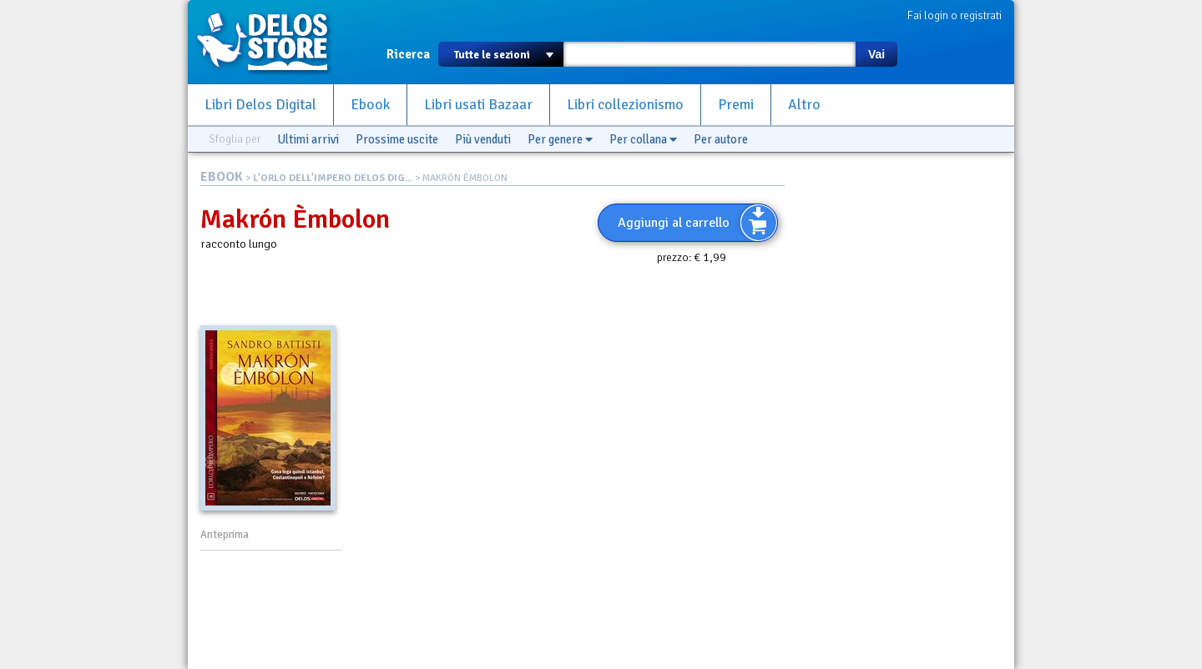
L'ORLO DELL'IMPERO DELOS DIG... (332, 178)
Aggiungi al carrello (674, 222)
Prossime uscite (397, 139)
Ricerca (408, 54)
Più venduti (483, 139)
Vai (876, 54)
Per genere (560, 139)
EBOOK (221, 177)
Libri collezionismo (625, 104)
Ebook (370, 104)
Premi (736, 104)
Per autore (721, 139)
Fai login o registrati (954, 15)
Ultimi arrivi (308, 139)
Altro (804, 104)
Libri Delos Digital (260, 104)
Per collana (643, 139)
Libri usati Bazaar (478, 104)
